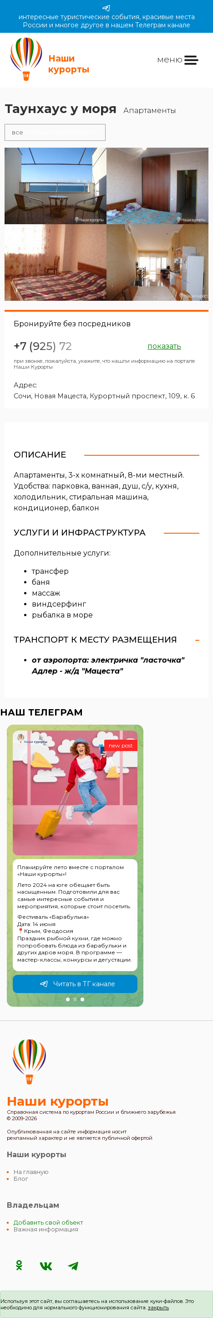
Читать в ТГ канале (77, 983)
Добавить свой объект (48, 1222)
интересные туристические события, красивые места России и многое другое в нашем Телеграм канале (107, 16)
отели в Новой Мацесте (55, 132)
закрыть (158, 1307)
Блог (21, 1178)
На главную (31, 1172)
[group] (75, 866)
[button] (68, 999)
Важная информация (46, 1229)
